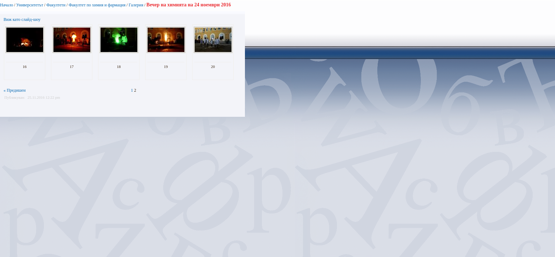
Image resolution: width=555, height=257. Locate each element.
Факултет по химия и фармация (97, 4)
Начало (6, 4)
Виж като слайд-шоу (22, 19)
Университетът (29, 4)
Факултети (55, 4)
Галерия (135, 4)
